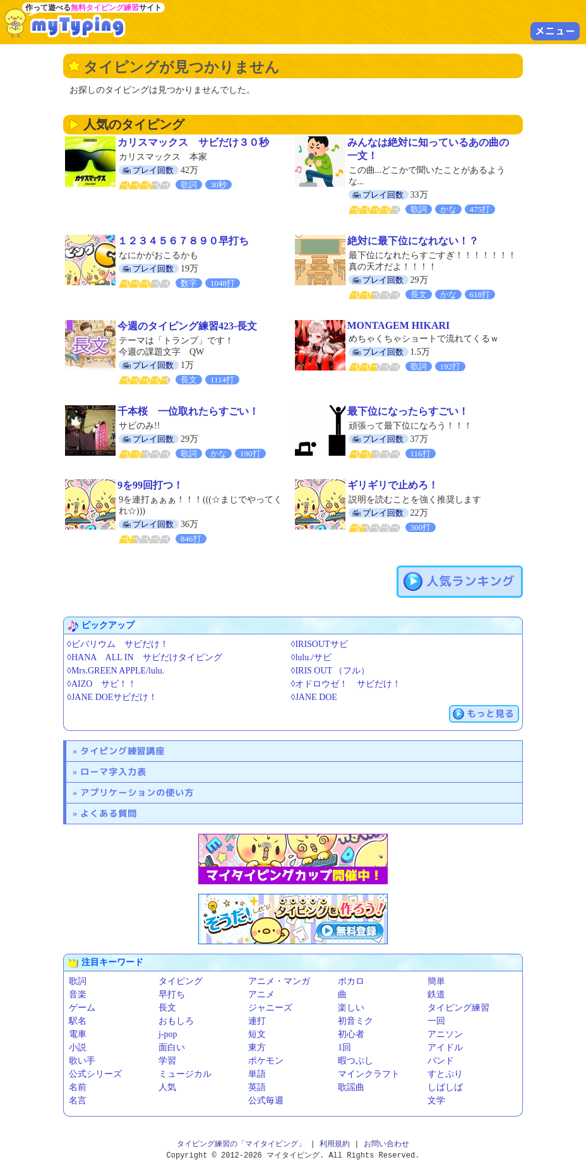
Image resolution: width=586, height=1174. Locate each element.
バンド (441, 1060)
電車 (78, 1034)
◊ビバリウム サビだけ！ (118, 644)
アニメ (261, 994)
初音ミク (355, 1021)
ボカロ (351, 981)
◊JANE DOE (314, 697)
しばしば (445, 1087)
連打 (257, 1021)
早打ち (171, 994)
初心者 (351, 1034)
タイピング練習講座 (122, 750)
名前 (78, 1087)
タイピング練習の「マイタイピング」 (241, 1144)
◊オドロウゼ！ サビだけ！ (346, 684)
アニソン (445, 1034)
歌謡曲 (351, 1087)
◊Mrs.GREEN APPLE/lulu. (115, 670)
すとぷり (445, 1074)
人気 (167, 1087)
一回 (436, 1021)
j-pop (167, 1034)
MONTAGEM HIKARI (398, 325)
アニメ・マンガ (279, 981)
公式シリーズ (95, 1074)
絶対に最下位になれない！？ (413, 240)
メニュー (555, 31)
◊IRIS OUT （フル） (330, 670)
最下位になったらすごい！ (408, 411)
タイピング (180, 981)
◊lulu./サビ (311, 657)
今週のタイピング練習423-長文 (187, 326)
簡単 (436, 981)
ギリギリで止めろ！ (392, 485)
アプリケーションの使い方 (137, 792)
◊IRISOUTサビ (319, 644)
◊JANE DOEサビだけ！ (112, 697)
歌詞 (78, 981)
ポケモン (266, 1060)
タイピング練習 (458, 1007)
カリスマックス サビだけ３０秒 (193, 142)
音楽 (78, 994)
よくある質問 (108, 813)
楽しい (351, 1007)
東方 (257, 1047)
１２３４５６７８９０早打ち (183, 240)
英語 (257, 1087)
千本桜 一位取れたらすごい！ (188, 411)
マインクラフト (369, 1074)
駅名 (78, 1021)
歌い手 (82, 1060)
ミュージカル (185, 1074)
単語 (257, 1074)
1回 (344, 1047)
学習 (167, 1060)
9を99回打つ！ (150, 485)
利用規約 (335, 1144)
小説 (78, 1047)
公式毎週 (266, 1100)
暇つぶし (355, 1060)
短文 (257, 1034)
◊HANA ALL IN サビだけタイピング (144, 657)
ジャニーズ (270, 1007)
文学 (436, 1100)
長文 (167, 1007)
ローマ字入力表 (113, 771)
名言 (78, 1100)
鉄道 (436, 994)
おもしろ (176, 1021)
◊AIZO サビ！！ (101, 684)
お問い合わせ (386, 1144)
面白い (171, 1047)
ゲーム (82, 1007)
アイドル (445, 1047)
